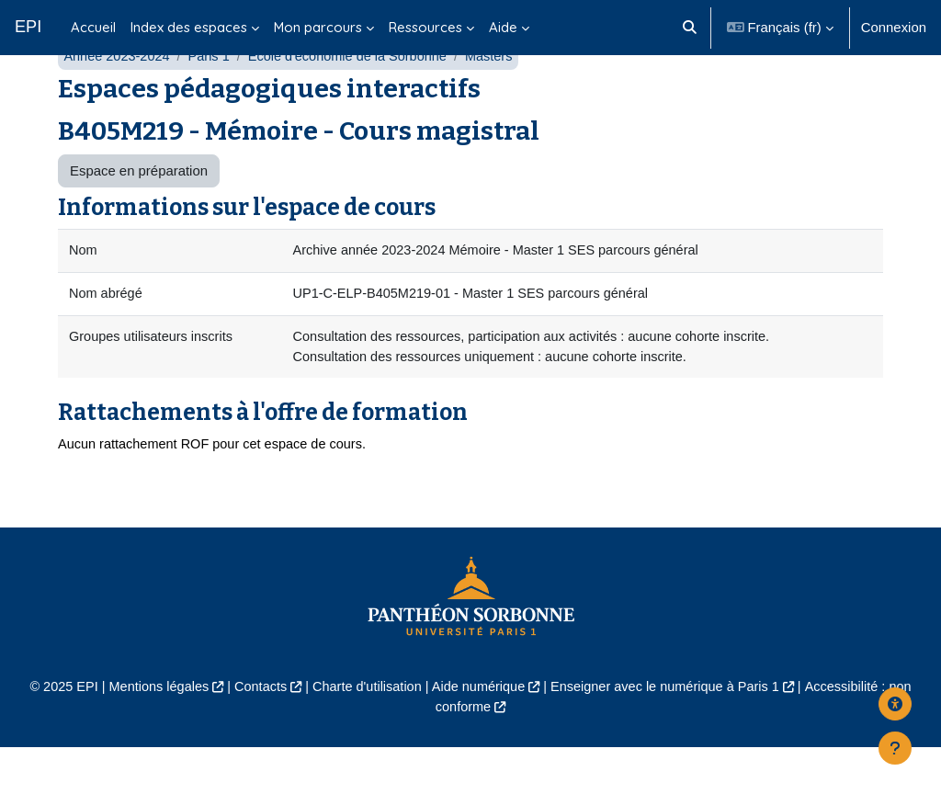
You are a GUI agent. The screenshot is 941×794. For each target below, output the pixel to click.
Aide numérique (479, 734)
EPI (28, 26)
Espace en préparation (139, 213)
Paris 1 (212, 99)
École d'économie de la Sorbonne (355, 99)
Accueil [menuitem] (93, 27)
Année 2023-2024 (118, 99)
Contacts (255, 734)
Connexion (893, 27)
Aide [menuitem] (503, 27)
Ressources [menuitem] (425, 27)
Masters (499, 99)
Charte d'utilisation (364, 734)
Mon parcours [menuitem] (318, 27)
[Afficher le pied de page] (895, 748)
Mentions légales (150, 734)
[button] (690, 27)
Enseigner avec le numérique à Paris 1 (670, 734)
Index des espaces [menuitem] (188, 27)
